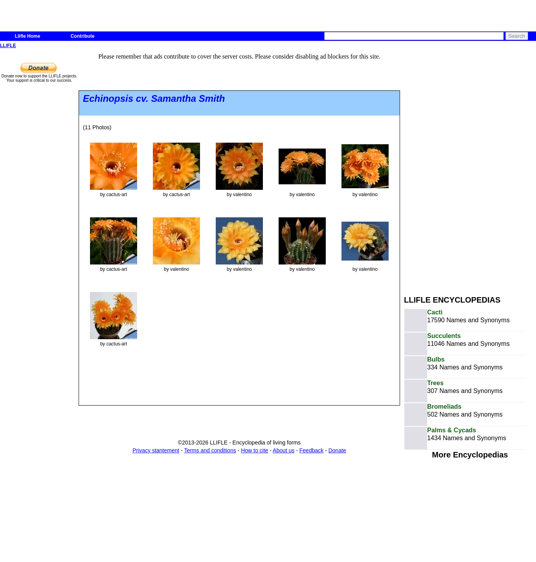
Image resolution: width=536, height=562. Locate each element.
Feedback (311, 450)
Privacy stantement (155, 450)
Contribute (83, 36)
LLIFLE (8, 45)
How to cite (254, 450)
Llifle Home (27, 36)
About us (283, 450)
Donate (337, 450)
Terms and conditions (210, 450)
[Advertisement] (453, 168)
